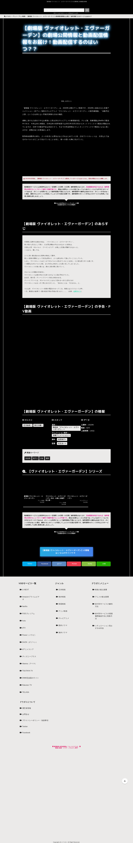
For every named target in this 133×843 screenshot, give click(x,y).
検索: (7, 15)
